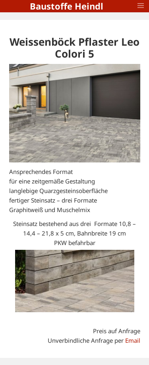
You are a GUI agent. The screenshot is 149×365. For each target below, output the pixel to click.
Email (132, 340)
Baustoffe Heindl (66, 6)
